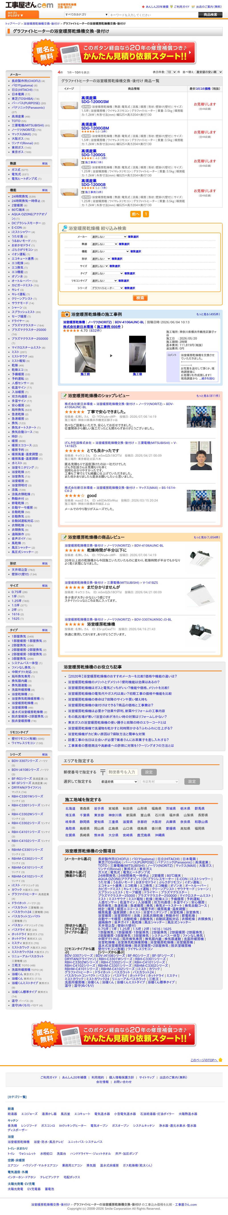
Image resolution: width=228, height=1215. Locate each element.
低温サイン (19, 387)
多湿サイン (19, 400)
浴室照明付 (19, 485)
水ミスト (17, 463)
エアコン (13, 1165)
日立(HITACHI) (22, 89)
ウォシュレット (27, 1153)
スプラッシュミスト (23, 312)
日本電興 (18, 94)
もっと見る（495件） (208, 314)
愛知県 (99, 821)
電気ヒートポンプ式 (24, 178)
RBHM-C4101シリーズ (81, 969)
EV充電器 (34, 1189)
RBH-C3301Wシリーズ (115, 959)
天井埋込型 (19, 569)
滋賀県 (128, 821)
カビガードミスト (22, 285)
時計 (15, 436)
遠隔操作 (18, 534)
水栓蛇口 (46, 1153)
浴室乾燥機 (19, 694)
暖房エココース (22, 445)
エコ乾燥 (18, 263)
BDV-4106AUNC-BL (129, 322)
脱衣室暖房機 (21, 720)
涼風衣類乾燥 (21, 494)
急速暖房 (18, 418)
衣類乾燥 (18, 525)
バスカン (25, 925)
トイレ (11, 1153)
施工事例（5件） (94, 192)
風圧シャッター (21, 547)
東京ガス (18, 152)
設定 (149, 772)
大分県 (113, 835)
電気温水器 (102, 1113)
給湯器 (12, 1113)
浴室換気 (18, 476)
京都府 (142, 821)
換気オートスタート (24, 427)
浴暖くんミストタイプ (30, 983)
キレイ (15, 289)
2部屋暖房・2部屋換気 (27, 649)
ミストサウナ (20, 356)
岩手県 (99, 808)
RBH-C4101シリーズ (31, 831)
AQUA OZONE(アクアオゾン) (119, 879)
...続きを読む (207, 378)
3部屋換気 (19, 658)
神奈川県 (115, 815)
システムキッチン (144, 1125)
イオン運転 (19, 254)
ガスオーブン (120, 1125)
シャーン (17, 307)
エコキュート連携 (23, 258)
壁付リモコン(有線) (24, 738)
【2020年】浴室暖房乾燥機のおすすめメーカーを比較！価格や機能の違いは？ (122, 676)
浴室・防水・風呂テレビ (49, 1141)
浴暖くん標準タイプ (30, 991)
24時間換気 (20, 196)
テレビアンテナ (49, 1177)
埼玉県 (70, 815)
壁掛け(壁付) (20, 574)
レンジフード (29, 1125)
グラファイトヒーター (30, 894)
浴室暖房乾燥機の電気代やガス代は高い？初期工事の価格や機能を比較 (120, 693)
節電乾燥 (18, 503)
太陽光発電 (15, 1189)
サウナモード (20, 303)
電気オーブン (99, 1125)
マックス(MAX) (21, 134)
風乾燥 (16, 543)
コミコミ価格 (203, 88)
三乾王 (20, 965)
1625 (16, 618)
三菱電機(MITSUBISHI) (28, 125)
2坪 (14, 609)
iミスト (23, 885)
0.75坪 (17, 592)
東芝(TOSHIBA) (23, 98)
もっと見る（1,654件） (207, 537)
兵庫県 (171, 821)
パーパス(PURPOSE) (26, 103)
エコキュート (82, 1113)
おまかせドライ (21, 245)
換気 (15, 423)
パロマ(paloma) (22, 85)
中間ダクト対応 (22, 671)
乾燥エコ (18, 369)
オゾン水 (17, 276)
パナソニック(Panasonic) (28, 107)
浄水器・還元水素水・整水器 (177, 1125)
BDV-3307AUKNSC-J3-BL (153, 619)
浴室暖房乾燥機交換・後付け (115, 404)
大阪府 (157, 821)
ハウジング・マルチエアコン (40, 1165)
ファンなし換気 (21, 667)
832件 (95, 330)
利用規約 (98, 1077)
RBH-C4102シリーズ (31, 840)
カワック (22, 889)
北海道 (70, 808)
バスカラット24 (27, 911)
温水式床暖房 (109, 1165)
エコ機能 (18, 272)
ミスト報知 (19, 360)
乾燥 (15, 365)
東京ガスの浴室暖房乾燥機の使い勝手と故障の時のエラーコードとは (117, 722)
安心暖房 (18, 405)
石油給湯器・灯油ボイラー (157, 1113)
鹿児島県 (144, 835)
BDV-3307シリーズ (30, 760)
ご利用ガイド (181, 6)
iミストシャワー (21, 232)
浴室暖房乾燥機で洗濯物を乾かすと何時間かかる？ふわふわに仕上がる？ (120, 728)
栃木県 (185, 808)
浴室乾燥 (18, 472)
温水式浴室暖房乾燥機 (27, 711)
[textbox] (153, 15)
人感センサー (21, 383)
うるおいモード (21, 240)
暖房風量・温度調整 (25, 454)
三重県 (113, 821)
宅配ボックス (71, 1177)
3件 (104, 131)
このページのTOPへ (206, 1059)
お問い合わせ (123, 1081)
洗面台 (61, 1153)
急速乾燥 (18, 414)
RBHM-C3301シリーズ (115, 965)
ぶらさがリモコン (22, 249)
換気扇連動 (19, 685)
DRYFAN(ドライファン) (80, 959)
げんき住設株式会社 (78, 442)
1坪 (14, 596)
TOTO (16, 120)
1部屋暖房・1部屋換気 (27, 640)
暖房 (15, 440)
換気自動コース (22, 432)
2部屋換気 (19, 645)
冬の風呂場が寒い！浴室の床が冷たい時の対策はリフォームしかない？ (117, 716)
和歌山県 (201, 821)
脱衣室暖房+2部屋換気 (28, 716)
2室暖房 (17, 205)
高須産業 (18, 116)
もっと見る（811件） (208, 395)
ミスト (15, 352)
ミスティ (22, 943)
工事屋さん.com (186, 1204)
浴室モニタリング (23, 467)
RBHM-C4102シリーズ (118, 969)
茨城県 (171, 808)
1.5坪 (16, 605)
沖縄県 (160, 835)
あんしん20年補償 (157, 6)
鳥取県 (70, 828)
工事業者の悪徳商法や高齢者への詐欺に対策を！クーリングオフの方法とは (121, 745)
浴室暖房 (18, 480)
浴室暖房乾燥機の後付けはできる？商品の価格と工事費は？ (110, 705)
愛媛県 (171, 828)
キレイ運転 (19, 294)
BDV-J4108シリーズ (30, 769)
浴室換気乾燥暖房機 (26, 698)
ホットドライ (25, 934)
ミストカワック (26, 947)
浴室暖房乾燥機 (23, 703)
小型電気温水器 (125, 1113)
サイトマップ (147, 1077)
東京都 (99, 815)
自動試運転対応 (23, 520)
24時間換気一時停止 (26, 200)
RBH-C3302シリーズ (31, 823)
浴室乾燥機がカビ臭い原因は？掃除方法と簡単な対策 (106, 734)
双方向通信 (19, 396)
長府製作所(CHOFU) (26, 80)
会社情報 (102, 1081)
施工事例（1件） (94, 162)
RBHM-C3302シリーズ (151, 965)
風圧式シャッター (23, 552)
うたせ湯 (17, 236)
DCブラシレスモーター (26, 223)
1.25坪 (17, 600)
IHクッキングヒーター (72, 1125)
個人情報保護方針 (121, 1077)
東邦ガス (18, 147)
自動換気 (18, 516)
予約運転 (18, 378)
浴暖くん (23, 974)
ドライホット (24, 903)
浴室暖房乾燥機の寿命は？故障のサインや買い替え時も (107, 699)
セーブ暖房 (19, 316)
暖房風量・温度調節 (25, 458)
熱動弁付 (18, 498)
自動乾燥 (18, 512)
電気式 (16, 174)
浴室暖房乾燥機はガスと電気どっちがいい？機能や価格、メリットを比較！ (118, 687)
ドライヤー (18, 320)
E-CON (17, 227)
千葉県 (85, 815)
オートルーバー (22, 280)
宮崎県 (128, 835)
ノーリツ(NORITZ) (24, 129)
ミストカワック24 (28, 951)
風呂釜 (65, 1113)
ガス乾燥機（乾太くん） (138, 1165)
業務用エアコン (72, 1165)
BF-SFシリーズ (27, 783)
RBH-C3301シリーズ (31, 805)
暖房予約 (18, 449)
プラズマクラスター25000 (29, 329)
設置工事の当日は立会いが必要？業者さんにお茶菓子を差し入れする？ (118, 739)
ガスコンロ (48, 1125)
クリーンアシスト (22, 298)
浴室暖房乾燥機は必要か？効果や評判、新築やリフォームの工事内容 (116, 711)
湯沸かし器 (49, 1113)
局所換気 (18, 409)
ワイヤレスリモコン (23, 743)
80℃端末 (18, 209)
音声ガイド (19, 538)
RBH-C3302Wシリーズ (81, 962)
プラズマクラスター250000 (30, 338)
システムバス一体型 (25, 663)
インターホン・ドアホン (22, 1177)
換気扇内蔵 (19, 680)
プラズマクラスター (24, 325)
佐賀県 (70, 835)
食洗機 (12, 1125)
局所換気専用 (21, 676)
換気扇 (91, 1165)
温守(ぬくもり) (25, 1005)
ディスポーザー (17, 1130)
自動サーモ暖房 (22, 507)
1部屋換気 (19, 636)
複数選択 (133, 236)
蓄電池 (49, 1189)
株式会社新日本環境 (78, 326)
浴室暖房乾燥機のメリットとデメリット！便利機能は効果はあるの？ (114, 682)
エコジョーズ (29, 1113)
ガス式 (16, 169)
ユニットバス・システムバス (85, 1141)
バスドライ (21, 929)
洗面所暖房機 (21, 689)
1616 (16, 614)
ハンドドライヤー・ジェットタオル (90, 1153)
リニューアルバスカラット (129, 979)
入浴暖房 (18, 392)
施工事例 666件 (109, 326)
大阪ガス (18, 138)
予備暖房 (18, 374)
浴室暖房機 (19, 707)
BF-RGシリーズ (28, 778)
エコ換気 (18, 267)
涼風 (15, 489)
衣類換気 (18, 529)
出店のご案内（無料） (209, 6)
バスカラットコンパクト (80, 975)
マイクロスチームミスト (26, 347)
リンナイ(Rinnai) (22, 143)
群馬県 (200, 808)
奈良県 (185, 821)
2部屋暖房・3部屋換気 (27, 654)
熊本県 (99, 835)
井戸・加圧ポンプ (126, 1153)
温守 (20, 1000)
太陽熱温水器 (188, 1113)
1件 (104, 187)
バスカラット (25, 907)
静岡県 (85, 821)
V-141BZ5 (150, 582)
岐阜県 (70, 821)
